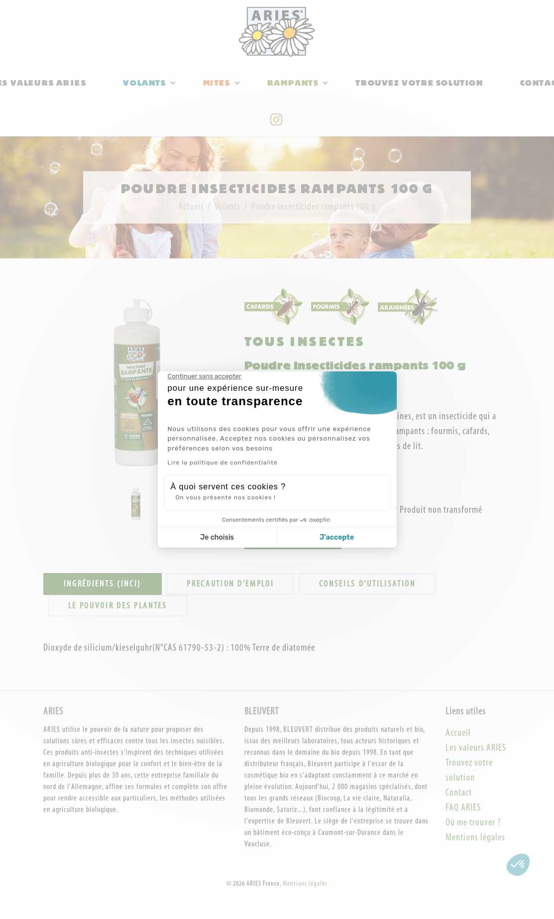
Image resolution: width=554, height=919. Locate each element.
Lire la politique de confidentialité (223, 462)
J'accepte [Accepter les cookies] (337, 537)
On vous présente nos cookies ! (226, 497)
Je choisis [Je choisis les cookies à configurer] (217, 537)
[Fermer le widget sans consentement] (204, 376)
